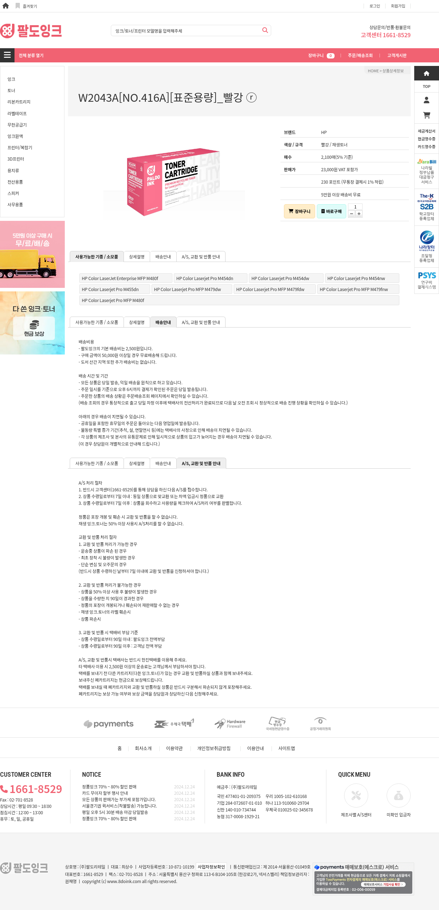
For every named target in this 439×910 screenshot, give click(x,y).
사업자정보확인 (211, 867)
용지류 (13, 170)
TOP (427, 86)
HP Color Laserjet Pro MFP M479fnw (354, 289)
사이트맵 (286, 748)
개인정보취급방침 (213, 748)
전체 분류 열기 (31, 55)
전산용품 (15, 182)
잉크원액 (15, 136)
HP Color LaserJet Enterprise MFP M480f (120, 278)
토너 (11, 90)
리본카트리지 (18, 102)
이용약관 (174, 748)
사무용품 (15, 204)
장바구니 (321, 55)
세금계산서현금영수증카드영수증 (426, 138)
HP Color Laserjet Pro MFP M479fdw (270, 289)
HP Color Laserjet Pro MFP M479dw (187, 289)
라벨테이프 (17, 113)
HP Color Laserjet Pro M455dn (110, 289)
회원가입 (398, 6)
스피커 (13, 193)
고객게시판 (396, 55)
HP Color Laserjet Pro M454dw (280, 278)
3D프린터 (15, 159)
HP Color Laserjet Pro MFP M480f (113, 300)
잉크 (11, 79)
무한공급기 (17, 125)
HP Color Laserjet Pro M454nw (356, 278)
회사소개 (143, 748)
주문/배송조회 (360, 55)
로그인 (375, 6)
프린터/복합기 (19, 147)
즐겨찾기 (26, 6)
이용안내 (255, 748)
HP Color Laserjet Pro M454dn (204, 278)
